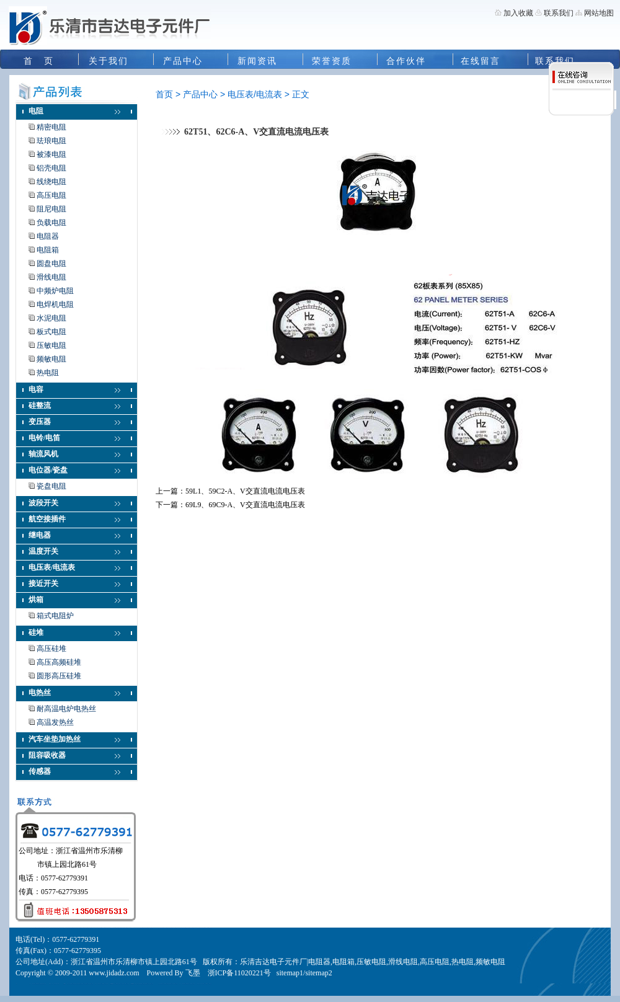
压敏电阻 (51, 345)
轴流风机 (43, 454)
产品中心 (183, 61)
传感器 (40, 771)
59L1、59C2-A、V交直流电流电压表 (245, 491)
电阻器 (48, 236)
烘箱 (36, 599)
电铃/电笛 (44, 437)
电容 (36, 389)
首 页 (39, 61)
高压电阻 (51, 195)
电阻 (36, 111)
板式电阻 (51, 331)
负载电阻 (51, 222)
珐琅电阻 (51, 140)
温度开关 (43, 551)
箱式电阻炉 (55, 615)
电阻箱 (48, 250)
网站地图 (599, 13)
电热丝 (40, 692)
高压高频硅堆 (59, 662)
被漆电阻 (51, 154)
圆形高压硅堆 (59, 676)
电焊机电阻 (55, 304)
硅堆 (36, 632)
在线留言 (480, 61)
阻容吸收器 (47, 755)
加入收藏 (518, 13)
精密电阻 (51, 127)
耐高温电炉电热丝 (66, 708)
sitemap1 (290, 973)
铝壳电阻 (51, 168)
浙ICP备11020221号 (239, 973)
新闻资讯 (257, 61)
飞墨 (192, 973)
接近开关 (43, 583)
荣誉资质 (332, 61)
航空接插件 (47, 519)
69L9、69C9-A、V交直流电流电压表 (245, 504)
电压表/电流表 (52, 567)
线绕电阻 (51, 181)
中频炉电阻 (55, 290)
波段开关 (43, 503)
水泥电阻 (51, 318)
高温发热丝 (55, 722)
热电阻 (48, 372)
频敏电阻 (51, 359)
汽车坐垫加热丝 (55, 739)
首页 (164, 94)
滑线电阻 (51, 277)
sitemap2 (318, 973)
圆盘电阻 (51, 263)
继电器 (40, 535)
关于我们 (108, 61)
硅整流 (40, 405)
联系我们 (558, 13)
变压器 (40, 421)
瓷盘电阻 (51, 486)
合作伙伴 (406, 61)
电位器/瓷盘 (48, 470)
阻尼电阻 (51, 209)
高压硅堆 (51, 648)
